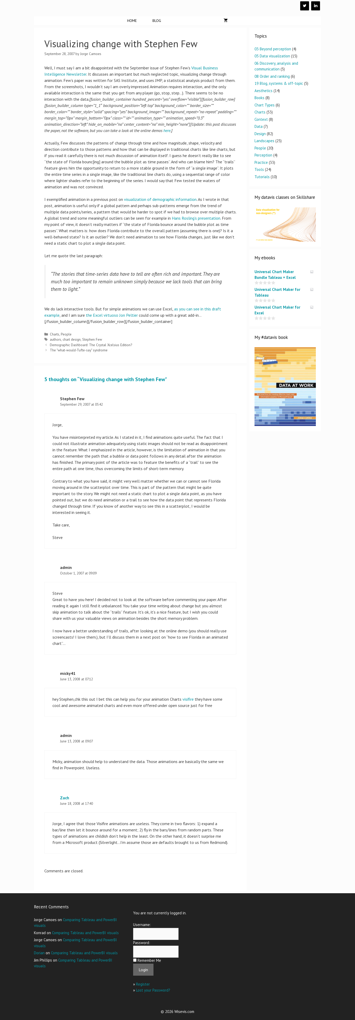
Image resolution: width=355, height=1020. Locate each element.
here (166, 130)
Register (143, 984)
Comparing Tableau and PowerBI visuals (85, 932)
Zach (64, 797)
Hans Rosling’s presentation (196, 218)
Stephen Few (92, 339)
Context (261, 119)
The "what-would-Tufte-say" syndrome (79, 350)
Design (260, 133)
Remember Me (149, 960)
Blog (156, 20)
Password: (141, 942)
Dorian (39, 952)
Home (132, 20)
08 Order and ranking (272, 76)
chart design (72, 339)
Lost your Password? (153, 990)
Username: (142, 924)
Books (259, 97)
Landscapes (264, 140)
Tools (259, 169)
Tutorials (262, 176)
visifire (188, 699)
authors (55, 339)
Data (259, 126)
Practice (261, 162)
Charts (54, 334)
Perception (263, 155)
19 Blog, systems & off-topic (279, 83)
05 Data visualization (272, 55)
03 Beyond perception (273, 48)
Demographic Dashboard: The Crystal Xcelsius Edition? (91, 345)
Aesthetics (264, 90)
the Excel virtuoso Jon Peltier (112, 315)
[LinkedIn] (315, 5)
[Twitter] (304, 5)
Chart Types (265, 105)
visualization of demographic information (160, 199)
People (66, 334)
